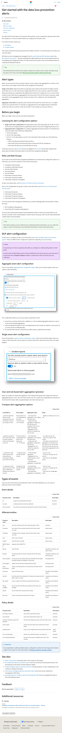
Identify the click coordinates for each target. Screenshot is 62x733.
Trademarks (14, 728)
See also (5, 32)
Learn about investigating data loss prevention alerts (19, 671)
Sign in (59, 2)
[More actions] (58, 6)
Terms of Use (6, 728)
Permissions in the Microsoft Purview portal (31, 183)
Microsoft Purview (10, 6)
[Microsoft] (31, 2)
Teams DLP (38, 149)
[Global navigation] (1, 2)
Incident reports (9, 47)
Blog (23, 725)
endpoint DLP (17, 149)
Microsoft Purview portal (9, 58)
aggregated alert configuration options (25, 267)
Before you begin (7, 26)
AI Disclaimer (6, 725)
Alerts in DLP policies (11, 660)
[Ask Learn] (55, 6)
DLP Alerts (8, 45)
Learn (3, 6)
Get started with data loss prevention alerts (17, 662)
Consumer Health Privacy (48, 725)
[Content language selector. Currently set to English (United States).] (10, 721)
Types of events (7, 30)
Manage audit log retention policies (41, 650)
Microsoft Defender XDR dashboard (41, 56)
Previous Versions (16, 725)
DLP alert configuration (9, 28)
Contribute (30, 725)
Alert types (6, 24)
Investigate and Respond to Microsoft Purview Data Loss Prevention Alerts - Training (23, 705)
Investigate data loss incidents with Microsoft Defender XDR (22, 675)
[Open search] (55, 2)
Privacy (37, 725)
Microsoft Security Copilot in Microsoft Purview (37, 73)
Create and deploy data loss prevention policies (18, 667)
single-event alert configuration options (25, 338)
